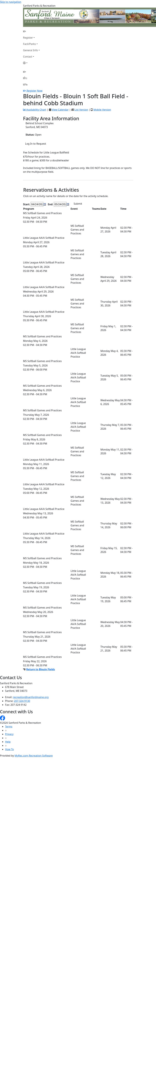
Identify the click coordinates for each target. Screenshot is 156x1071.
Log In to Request (35, 143)
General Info (30, 50)
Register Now (34, 90)
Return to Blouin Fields (40, 669)
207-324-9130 (22, 701)
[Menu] (25, 84)
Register (28, 37)
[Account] (31, 63)
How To (9, 749)
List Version (81, 109)
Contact (27, 56)
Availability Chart (34, 109)
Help (8, 741)
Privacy (9, 734)
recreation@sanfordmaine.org (31, 697)
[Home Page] (31, 31)
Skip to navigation (10, 2)
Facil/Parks (29, 44)
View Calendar (60, 109)
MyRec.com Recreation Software (34, 755)
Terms (8, 726)
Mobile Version (102, 109)
